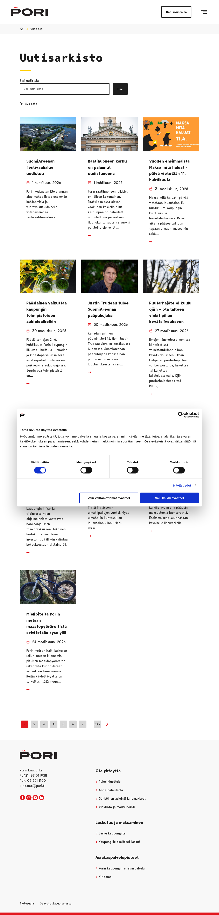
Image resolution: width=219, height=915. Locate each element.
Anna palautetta (109, 790)
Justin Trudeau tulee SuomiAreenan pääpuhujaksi (108, 309)
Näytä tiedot (182, 485)
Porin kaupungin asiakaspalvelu (120, 868)
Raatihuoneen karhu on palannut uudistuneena (107, 167)
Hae (120, 89)
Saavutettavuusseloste (55, 903)
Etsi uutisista (29, 81)
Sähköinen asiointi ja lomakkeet (121, 798)
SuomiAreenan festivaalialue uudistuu (40, 167)
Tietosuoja (27, 903)
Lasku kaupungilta (111, 833)
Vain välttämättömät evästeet (109, 498)
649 (97, 724)
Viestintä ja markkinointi (115, 807)
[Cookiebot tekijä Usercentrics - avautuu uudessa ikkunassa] (181, 415)
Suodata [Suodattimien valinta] (28, 103)
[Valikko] (204, 12)
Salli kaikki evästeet (169, 498)
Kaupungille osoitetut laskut (118, 842)
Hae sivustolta (176, 12)
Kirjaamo (104, 877)
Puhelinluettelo (108, 782)
